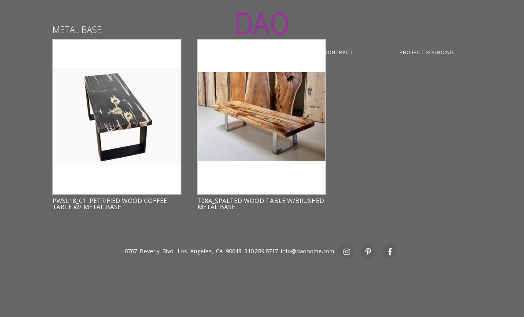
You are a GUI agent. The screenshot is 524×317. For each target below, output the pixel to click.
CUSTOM (229, 52)
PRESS (306, 58)
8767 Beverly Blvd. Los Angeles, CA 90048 (183, 251)
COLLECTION (154, 52)
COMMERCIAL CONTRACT (320, 52)
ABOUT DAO (76, 52)
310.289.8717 (261, 251)
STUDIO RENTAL (230, 58)
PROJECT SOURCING (426, 52)
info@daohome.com (307, 251)
